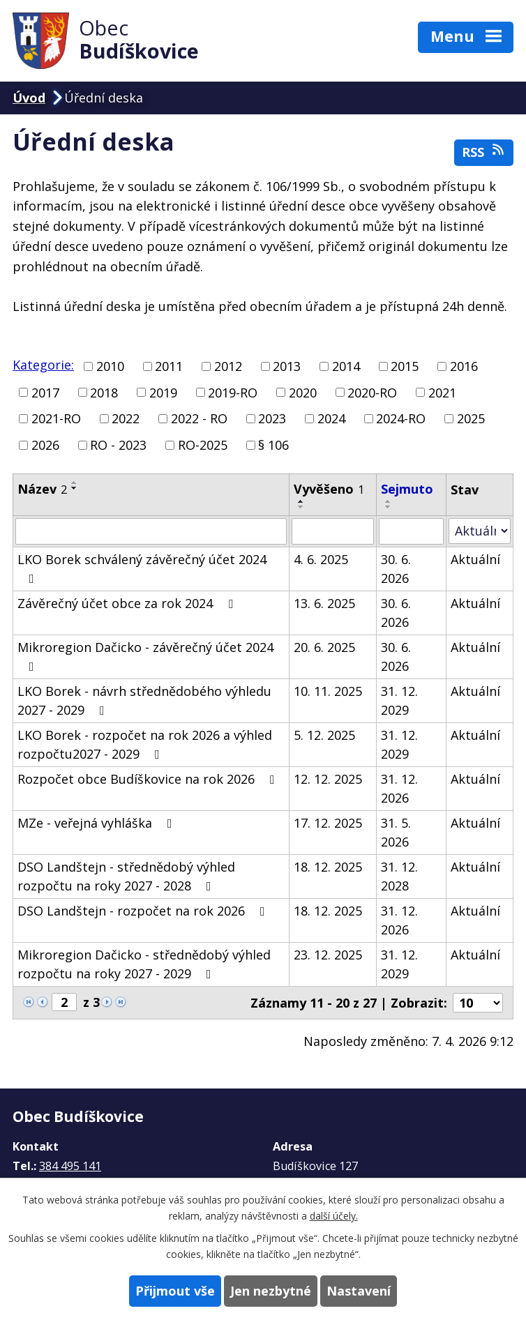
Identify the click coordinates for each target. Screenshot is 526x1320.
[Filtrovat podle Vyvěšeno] (333, 531)
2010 (110, 366)
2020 (303, 392)
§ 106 (273, 445)
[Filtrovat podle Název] (151, 531)
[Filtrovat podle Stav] (480, 531)
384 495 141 (70, 1166)
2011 (169, 366)
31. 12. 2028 (399, 876)
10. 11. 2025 (328, 691)
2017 (45, 392)
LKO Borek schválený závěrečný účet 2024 (141, 568)
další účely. (334, 1215)
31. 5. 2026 (396, 832)
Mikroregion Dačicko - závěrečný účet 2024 (145, 656)
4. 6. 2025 (321, 559)
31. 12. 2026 (399, 788)
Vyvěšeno (329, 488)
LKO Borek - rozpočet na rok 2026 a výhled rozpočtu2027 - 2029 (144, 744)
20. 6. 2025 (324, 647)
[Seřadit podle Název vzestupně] (74, 482)
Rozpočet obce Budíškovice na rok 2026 (148, 779)
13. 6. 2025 (324, 603)
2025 (471, 418)
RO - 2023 (118, 445)
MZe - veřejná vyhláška (97, 822)
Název (42, 488)
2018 (104, 392)
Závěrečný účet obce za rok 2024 (128, 603)
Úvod (29, 97)
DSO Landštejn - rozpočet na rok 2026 (144, 910)
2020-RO (372, 392)
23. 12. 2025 (328, 954)
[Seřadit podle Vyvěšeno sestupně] (301, 507)
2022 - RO (199, 418)
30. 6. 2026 (396, 568)
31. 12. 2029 (399, 700)
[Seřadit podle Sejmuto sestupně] (388, 507)
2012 (228, 366)
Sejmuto (407, 488)
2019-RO (232, 392)
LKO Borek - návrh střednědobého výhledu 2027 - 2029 (144, 700)
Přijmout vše (175, 1290)
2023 (272, 418)
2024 (331, 418)
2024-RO (401, 418)
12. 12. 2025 (328, 779)
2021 (442, 392)
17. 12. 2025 (328, 822)
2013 (287, 366)
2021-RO (56, 418)
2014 (346, 366)
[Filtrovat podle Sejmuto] (411, 531)
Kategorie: (43, 364)
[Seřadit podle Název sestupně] (74, 488)
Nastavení (358, 1290)
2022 (126, 418)
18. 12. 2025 (328, 866)
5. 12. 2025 (324, 735)
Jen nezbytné (270, 1290)
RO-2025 (202, 445)
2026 (45, 445)
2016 (464, 366)
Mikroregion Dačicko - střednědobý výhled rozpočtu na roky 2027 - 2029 (144, 964)
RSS (484, 151)
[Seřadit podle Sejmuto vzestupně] (388, 501)
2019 (163, 392)
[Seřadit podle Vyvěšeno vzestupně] (301, 501)
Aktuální (475, 559)
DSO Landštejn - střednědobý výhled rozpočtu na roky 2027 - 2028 (126, 876)
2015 (405, 366)
